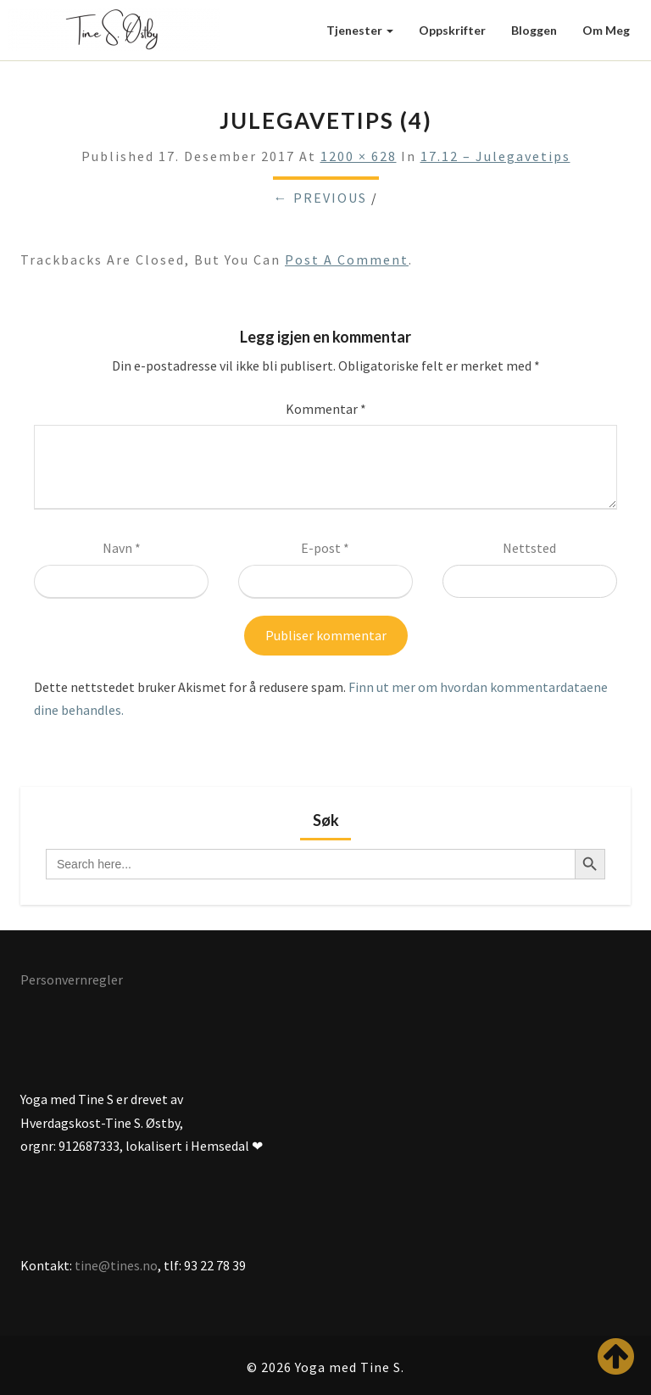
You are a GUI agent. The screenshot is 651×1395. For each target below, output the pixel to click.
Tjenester (359, 30)
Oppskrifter (452, 30)
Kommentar (326, 408)
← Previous (320, 197)
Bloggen (534, 30)
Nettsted (529, 547)
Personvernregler (71, 979)
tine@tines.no (116, 1265)
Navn (122, 547)
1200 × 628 (358, 156)
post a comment (347, 259)
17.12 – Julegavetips (495, 156)
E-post (325, 547)
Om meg (606, 30)
